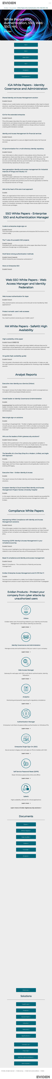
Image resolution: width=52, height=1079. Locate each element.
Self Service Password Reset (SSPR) (26, 771)
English (4, 101)
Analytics (26, 697)
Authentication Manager (26, 722)
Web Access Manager (26, 670)
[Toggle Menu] (50, 3)
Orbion (26, 618)
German (14, 440)
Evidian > (7, 8)
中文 (17, 342)
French (9, 101)
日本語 (14, 342)
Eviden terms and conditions (32, 1070)
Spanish (14, 257)
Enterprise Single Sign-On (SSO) (26, 747)
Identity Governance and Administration (26, 645)
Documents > (13, 8)
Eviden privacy (19, 1070)
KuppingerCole (7, 405)
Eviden (42, 1070)
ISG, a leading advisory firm (32, 446)
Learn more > (26, 627)
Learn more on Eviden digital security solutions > (26, 808)
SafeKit (26, 796)
